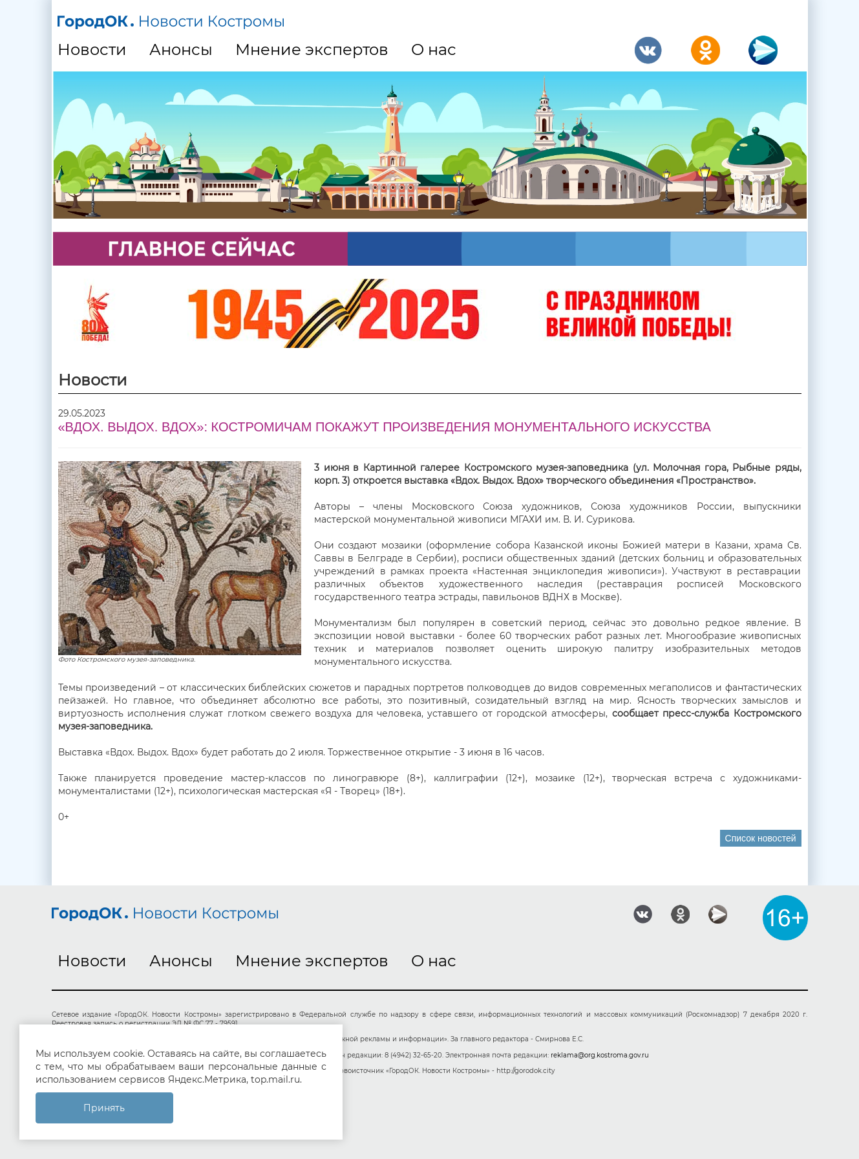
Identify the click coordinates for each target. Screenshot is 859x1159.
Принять (104, 1108)
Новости (92, 49)
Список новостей (760, 838)
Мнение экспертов (311, 49)
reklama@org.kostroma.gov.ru (600, 1055)
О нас (433, 49)
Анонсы (181, 49)
